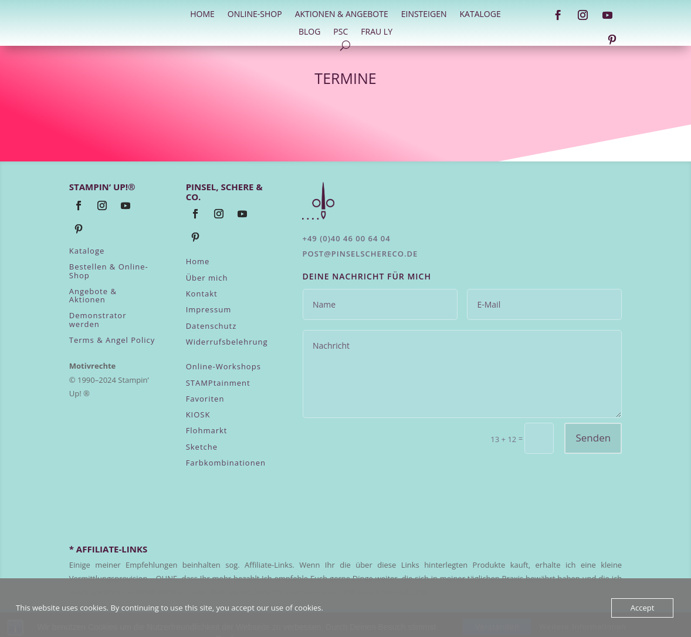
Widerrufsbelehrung (227, 341)
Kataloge (480, 14)
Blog (309, 32)
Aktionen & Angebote (341, 14)
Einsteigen (424, 14)
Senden (593, 437)
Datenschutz (211, 326)
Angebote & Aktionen (93, 295)
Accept (643, 607)
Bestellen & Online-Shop (108, 270)
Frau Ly (376, 32)
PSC (340, 32)
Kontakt (202, 293)
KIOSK (198, 414)
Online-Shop (255, 14)
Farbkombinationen (226, 462)
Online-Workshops (223, 366)
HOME (202, 14)
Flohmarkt (207, 430)
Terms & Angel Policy (112, 340)
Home (198, 261)
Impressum (209, 309)
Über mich (207, 277)
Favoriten (205, 398)
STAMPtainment (218, 383)
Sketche (202, 446)
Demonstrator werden (98, 319)
